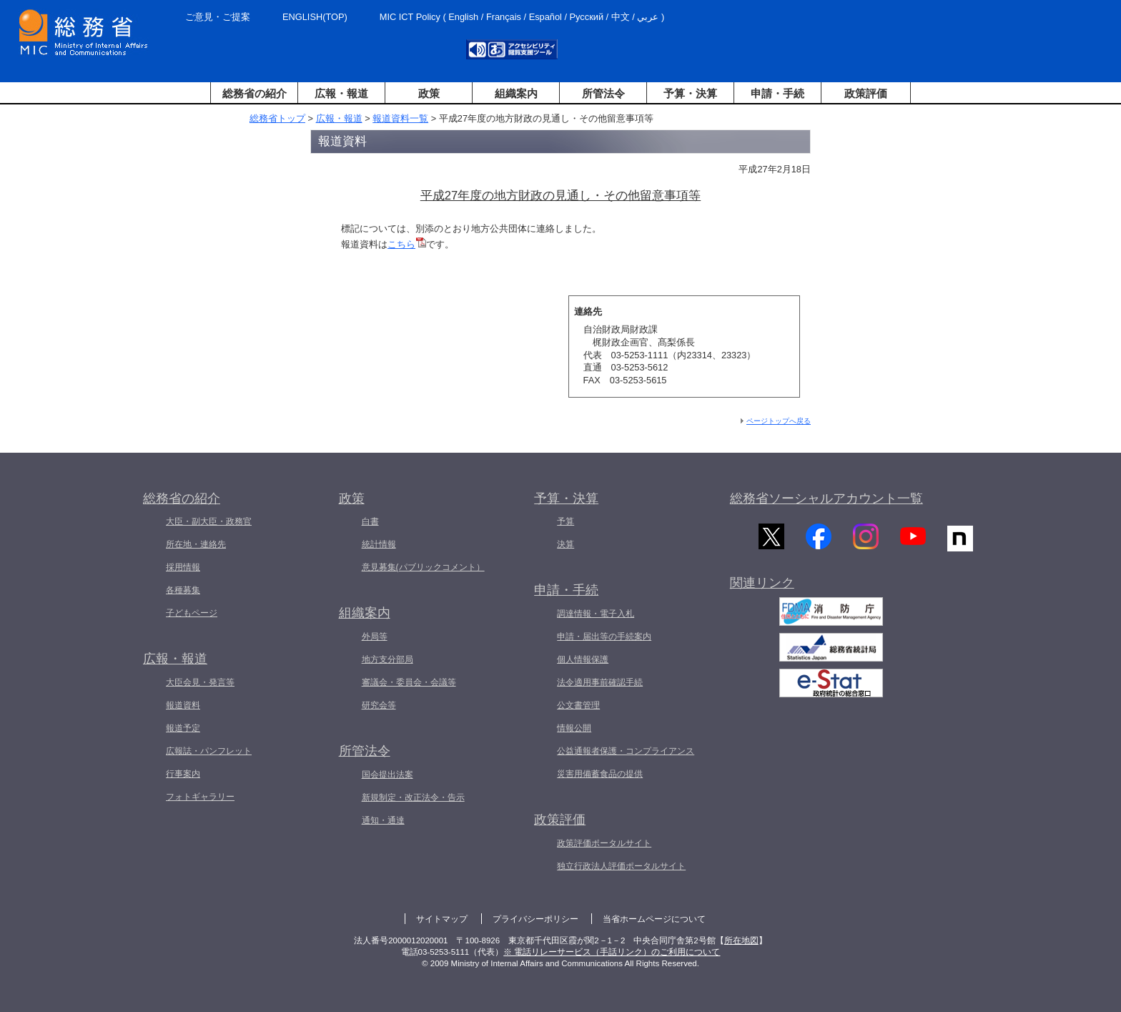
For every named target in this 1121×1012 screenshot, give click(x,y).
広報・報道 (341, 93)
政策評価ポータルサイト (604, 843)
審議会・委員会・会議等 (409, 682)
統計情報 (379, 544)
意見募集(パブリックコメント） (423, 567)
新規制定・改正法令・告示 (413, 797)
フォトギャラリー (200, 797)
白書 (370, 521)
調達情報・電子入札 (595, 614)
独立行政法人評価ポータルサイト (621, 866)
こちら (406, 244)
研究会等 (379, 705)
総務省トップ (277, 118)
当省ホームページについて (654, 919)
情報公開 (574, 728)
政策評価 (865, 93)
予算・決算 (690, 93)
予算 (565, 521)
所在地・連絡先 (196, 544)
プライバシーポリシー (535, 919)
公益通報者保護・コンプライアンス (625, 751)
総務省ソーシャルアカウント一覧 (826, 498)
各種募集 (183, 590)
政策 (429, 93)
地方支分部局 (387, 659)
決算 (565, 544)
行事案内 (183, 774)
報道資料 (183, 705)
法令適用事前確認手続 (600, 682)
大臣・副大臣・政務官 (209, 521)
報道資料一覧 (400, 118)
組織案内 (516, 93)
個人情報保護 (582, 659)
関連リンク (762, 588)
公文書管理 (578, 705)
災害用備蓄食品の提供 (600, 774)
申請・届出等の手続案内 (604, 637)
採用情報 (183, 567)
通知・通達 (383, 820)
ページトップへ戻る (778, 421)
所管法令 (603, 93)
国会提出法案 (387, 775)
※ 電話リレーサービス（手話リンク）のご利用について (611, 952)
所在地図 (741, 940)
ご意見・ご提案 (217, 16)
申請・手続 (777, 93)
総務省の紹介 (254, 93)
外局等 (374, 637)
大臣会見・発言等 (200, 682)
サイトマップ (442, 919)
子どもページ (191, 613)
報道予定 (183, 728)
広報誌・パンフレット (209, 751)
